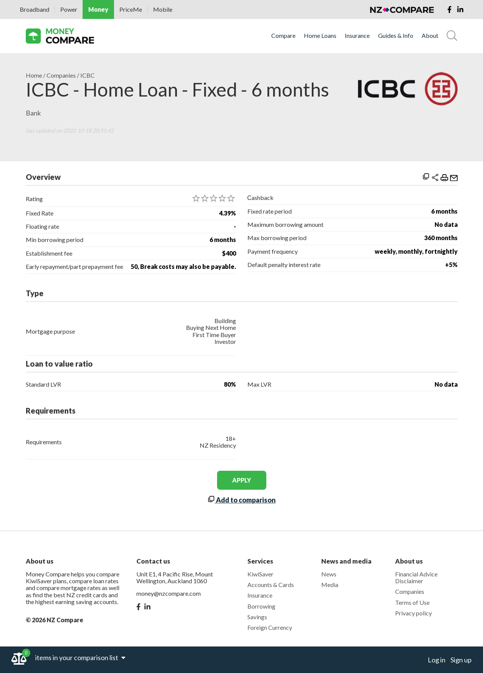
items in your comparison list (80, 657)
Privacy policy (413, 613)
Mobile (162, 9)
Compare (283, 35)
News (328, 574)
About (430, 35)
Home (34, 75)
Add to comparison (242, 500)
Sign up (461, 660)
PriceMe (130, 9)
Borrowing (261, 606)
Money (98, 9)
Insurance (357, 35)
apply (241, 480)
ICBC (87, 75)
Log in (436, 660)
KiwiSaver (260, 574)
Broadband (34, 9)
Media (329, 584)
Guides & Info (395, 35)
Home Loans (320, 35)
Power (68, 9)
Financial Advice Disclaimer (416, 577)
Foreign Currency (269, 627)
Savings (257, 616)
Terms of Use (412, 602)
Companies (61, 75)
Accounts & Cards (270, 584)
